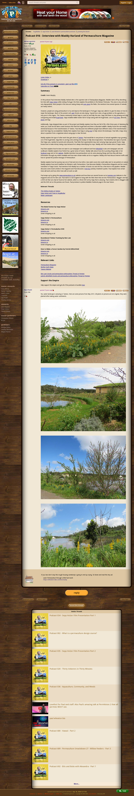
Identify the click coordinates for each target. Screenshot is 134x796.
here (83, 285)
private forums (11, 170)
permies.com (10, 159)
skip (10, 126)
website (60, 153)
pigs (91, 131)
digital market (10, 153)
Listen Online (46, 77)
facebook (44, 153)
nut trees (117, 117)
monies (10, 65)
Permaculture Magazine (97, 100)
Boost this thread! (76, 605)
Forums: (28, 31)
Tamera (80, 137)
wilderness (10, 92)
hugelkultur (36, 31)
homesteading (10, 54)
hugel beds (59, 117)
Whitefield (99, 149)
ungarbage (10, 81)
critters (10, 43)
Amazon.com (45, 209)
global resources (10, 137)
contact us (32, 794)
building (10, 48)
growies (10, 37)
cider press (10, 142)
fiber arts (10, 98)
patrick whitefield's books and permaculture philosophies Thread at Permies (65, 276)
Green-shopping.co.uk (48, 213)
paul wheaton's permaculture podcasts (63, 31)
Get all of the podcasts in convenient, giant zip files (59, 84)
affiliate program (49, 794)
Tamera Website (46, 269)
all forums (10, 175)
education (10, 120)
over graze (86, 104)
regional (10, 115)
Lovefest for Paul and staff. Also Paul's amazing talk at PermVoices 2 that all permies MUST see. (84, 705)
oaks (72, 113)
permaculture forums (10, 32)
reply (77, 592)
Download (45, 79)
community (10, 87)
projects (10, 148)
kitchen (10, 70)
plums (43, 120)
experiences (10, 131)
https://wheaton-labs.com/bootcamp (55, 579)
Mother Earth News (47, 267)
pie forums (10, 164)
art (10, 104)
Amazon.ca (44, 211)
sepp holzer (46, 31)
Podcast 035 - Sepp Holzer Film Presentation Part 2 (73, 651)
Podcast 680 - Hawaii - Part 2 (62, 731)
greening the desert (83, 31)
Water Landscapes (46, 195)
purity (11, 76)
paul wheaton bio (57, 718)
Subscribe (12, 2)
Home (4, 2)
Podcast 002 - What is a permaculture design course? (73, 633)
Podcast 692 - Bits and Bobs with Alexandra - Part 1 (73, 766)
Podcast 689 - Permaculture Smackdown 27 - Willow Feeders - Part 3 (80, 748)
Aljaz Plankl (28, 290)
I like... (26, 58)
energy (10, 59)
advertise (39, 794)
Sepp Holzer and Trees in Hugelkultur (53, 193)
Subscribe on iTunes (50, 86)
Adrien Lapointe (29, 41)
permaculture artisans (10, 109)
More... (76, 784)
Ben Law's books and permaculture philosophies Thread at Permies (62, 274)
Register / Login (126, 2)
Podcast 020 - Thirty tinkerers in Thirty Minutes (71, 669)
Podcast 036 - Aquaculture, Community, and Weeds (72, 687)
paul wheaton (92, 794)
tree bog (87, 169)
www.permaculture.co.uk (67, 175)
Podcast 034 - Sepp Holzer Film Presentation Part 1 (73, 615)
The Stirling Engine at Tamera (50, 191)
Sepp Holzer (54, 102)
